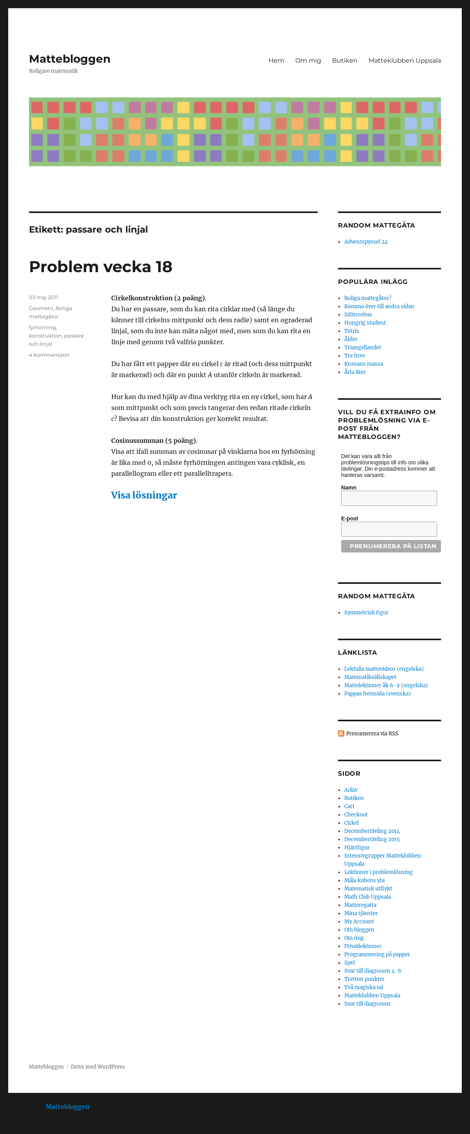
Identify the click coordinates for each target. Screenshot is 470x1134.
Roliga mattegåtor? (367, 298)
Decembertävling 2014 (372, 831)
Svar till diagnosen (367, 1003)
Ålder (351, 339)
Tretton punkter (364, 979)
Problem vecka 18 (100, 266)
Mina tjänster (361, 913)
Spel (349, 962)
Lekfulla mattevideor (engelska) (384, 669)
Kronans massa (363, 364)
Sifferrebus (358, 314)
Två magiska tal (363, 987)
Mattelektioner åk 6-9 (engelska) (386, 685)
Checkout (356, 814)
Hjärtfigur (357, 847)
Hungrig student (365, 323)
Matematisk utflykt (368, 888)
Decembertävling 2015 (372, 839)
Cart (349, 806)
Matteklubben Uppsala (405, 60)
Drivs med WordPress (98, 1067)
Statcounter (18, 1128)
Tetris (351, 331)
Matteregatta (360, 905)
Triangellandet (362, 347)
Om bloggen (359, 929)
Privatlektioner (362, 946)
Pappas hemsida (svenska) (377, 693)
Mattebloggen (69, 58)
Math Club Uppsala (367, 897)
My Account (359, 921)
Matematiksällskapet (370, 677)
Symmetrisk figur (366, 612)
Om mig (308, 60)
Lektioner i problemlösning (378, 872)
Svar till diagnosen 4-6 (372, 971)
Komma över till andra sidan (379, 306)
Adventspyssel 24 (366, 241)
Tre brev (354, 355)
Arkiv (351, 790)
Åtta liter (355, 372)
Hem (276, 60)
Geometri (41, 308)
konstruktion (45, 335)
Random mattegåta (376, 596)
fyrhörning (42, 327)
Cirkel (351, 823)
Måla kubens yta (364, 880)
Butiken (345, 60)
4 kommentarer (49, 355)
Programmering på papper (377, 954)
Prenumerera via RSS (372, 733)
